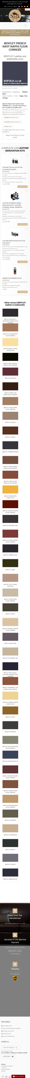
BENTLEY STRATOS (10, 864)
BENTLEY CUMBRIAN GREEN (10, 452)
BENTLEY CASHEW (10, 422)
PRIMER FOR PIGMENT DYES (12, 278)
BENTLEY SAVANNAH (10, 820)
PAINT (8, 126)
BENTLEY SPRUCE (10, 849)
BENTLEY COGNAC (10, 437)
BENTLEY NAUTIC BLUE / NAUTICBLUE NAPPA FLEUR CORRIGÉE (10, 674)
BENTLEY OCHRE (10, 717)
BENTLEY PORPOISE (10, 732)
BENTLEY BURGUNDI (10, 378)
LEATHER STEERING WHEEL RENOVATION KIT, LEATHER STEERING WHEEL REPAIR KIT (12, 205)
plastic (23, 111)
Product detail (22, 187)
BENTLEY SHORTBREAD (10, 835)
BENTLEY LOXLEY (10, 614)
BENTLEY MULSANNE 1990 (10, 658)
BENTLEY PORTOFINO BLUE (10, 761)
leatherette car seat (10, 111)
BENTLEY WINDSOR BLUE (10, 879)
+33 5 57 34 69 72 (10, 1047)
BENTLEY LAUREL (10, 569)
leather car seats (21, 109)
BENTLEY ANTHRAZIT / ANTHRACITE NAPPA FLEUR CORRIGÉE (10, 321)
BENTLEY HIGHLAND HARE (10, 525)
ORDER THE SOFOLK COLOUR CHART (15, 136)
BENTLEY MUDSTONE (10, 643)
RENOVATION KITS (11, 117)
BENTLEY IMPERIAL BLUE (10, 555)
